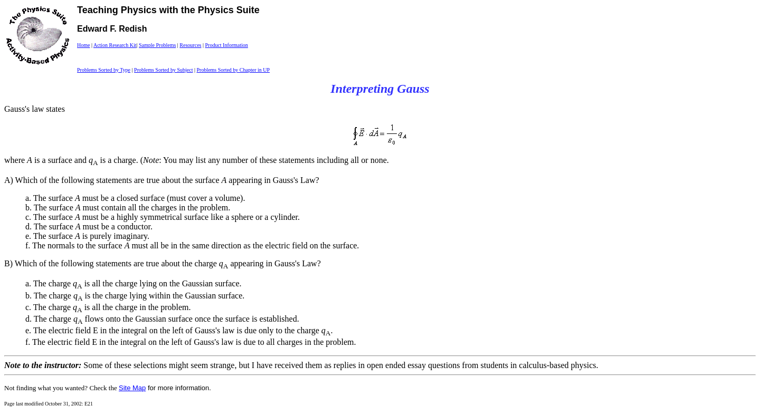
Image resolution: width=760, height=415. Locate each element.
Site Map (132, 388)
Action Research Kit (115, 45)
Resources (190, 45)
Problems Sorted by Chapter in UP (233, 70)
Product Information (226, 45)
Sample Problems (157, 45)
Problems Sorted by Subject (163, 70)
